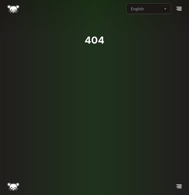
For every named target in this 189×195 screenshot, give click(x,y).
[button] (179, 8)
